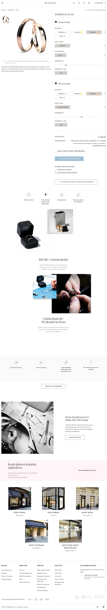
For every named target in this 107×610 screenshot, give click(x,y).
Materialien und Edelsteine (42, 580)
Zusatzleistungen (42, 591)
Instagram (103, 607)
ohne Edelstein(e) (62, 107)
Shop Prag (58, 573)
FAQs (21, 579)
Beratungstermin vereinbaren (71, 151)
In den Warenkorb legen (69, 159)
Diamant (62, 46)
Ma (2, 579)
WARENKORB (99, 3)
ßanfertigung (7, 579)
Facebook (97, 607)
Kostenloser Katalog (87, 470)
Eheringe (11, 10)
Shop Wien (58, 570)
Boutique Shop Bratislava (59, 583)
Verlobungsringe (6, 570)
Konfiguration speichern (64, 170)
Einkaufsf (40, 587)
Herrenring (64, 83)
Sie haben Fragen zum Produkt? (65, 166)
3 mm (61, 73)
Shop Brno (58, 576)
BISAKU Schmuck (6, 576)
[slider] (66, 65)
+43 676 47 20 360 (90, 575)
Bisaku (3, 10)
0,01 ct (61, 55)
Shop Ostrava (59, 579)
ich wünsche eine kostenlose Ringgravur (77, 182)
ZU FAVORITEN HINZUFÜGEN (97, 10)
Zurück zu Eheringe (53, 386)
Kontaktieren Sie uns (99, 146)
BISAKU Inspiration (25, 576)
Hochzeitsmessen (24, 582)
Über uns (22, 570)
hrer (44, 587)
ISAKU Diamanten (43, 584)
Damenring (64, 22)
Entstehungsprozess (25, 573)
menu (6, 3)
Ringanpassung (41, 573)
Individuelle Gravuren (43, 576)
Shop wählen (75, 437)
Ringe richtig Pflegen (43, 570)
